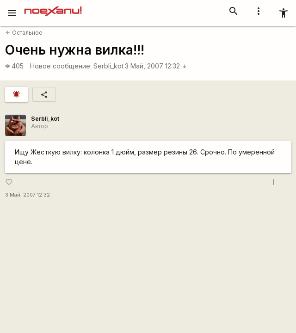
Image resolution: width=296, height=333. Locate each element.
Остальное (24, 32)
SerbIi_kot (108, 66)
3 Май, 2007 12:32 (156, 66)
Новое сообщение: (61, 66)
